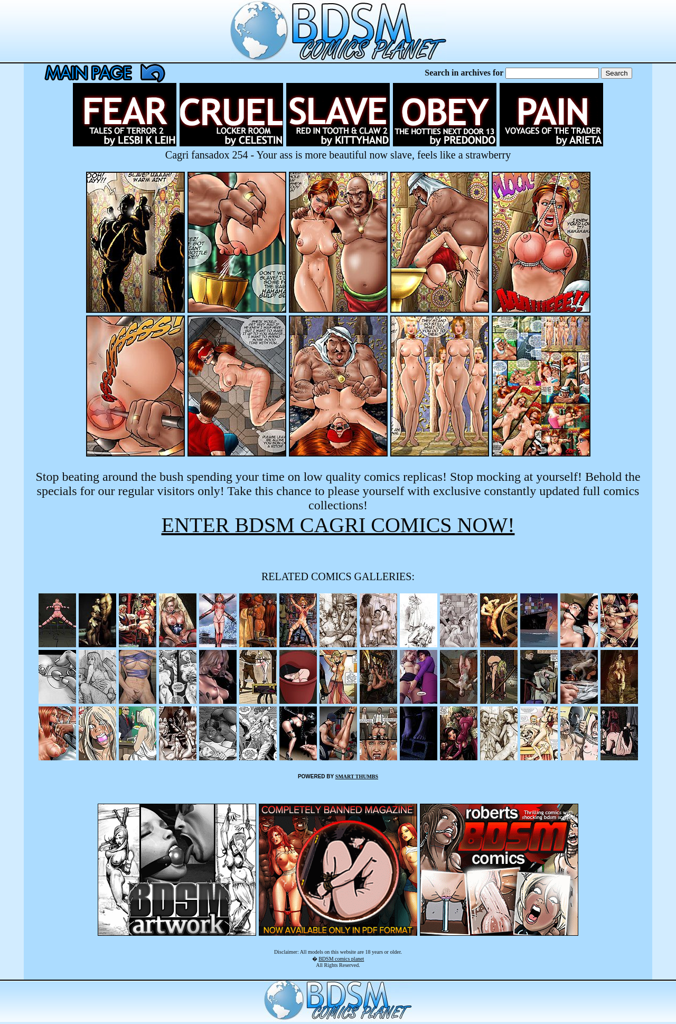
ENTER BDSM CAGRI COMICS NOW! (338, 525)
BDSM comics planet (341, 959)
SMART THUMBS (356, 776)
